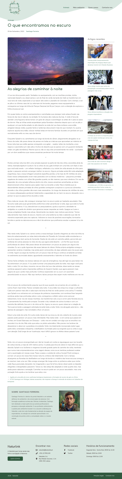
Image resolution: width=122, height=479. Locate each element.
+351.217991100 (44, 453)
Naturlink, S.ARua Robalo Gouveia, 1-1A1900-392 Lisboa (47, 459)
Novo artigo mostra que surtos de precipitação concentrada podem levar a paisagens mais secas (101, 88)
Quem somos (93, 7)
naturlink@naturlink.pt (46, 450)
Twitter (70, 453)
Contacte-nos (107, 7)
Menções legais (99, 476)
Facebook (71, 450)
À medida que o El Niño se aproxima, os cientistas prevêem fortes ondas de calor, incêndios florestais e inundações (101, 187)
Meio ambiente (78, 7)
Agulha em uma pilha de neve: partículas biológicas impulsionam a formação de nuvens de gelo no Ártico (44, 377)
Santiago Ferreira (32, 31)
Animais (66, 7)
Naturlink (15, 476)
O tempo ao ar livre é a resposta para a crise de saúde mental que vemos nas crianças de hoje (100, 138)
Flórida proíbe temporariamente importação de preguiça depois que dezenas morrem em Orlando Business (100, 62)
